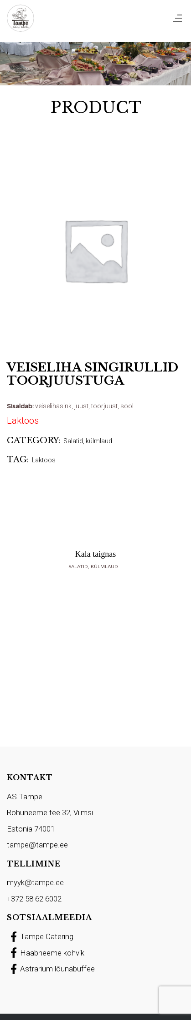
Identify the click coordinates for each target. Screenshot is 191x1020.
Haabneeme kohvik (45, 952)
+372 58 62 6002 (34, 898)
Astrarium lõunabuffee (51, 968)
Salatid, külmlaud (87, 441)
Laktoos (44, 460)
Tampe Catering (40, 936)
